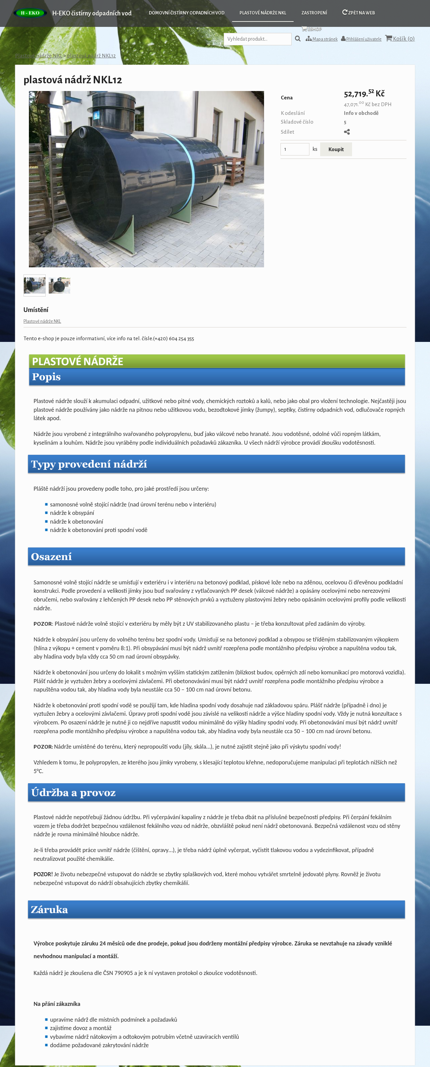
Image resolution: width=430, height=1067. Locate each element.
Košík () (400, 38)
